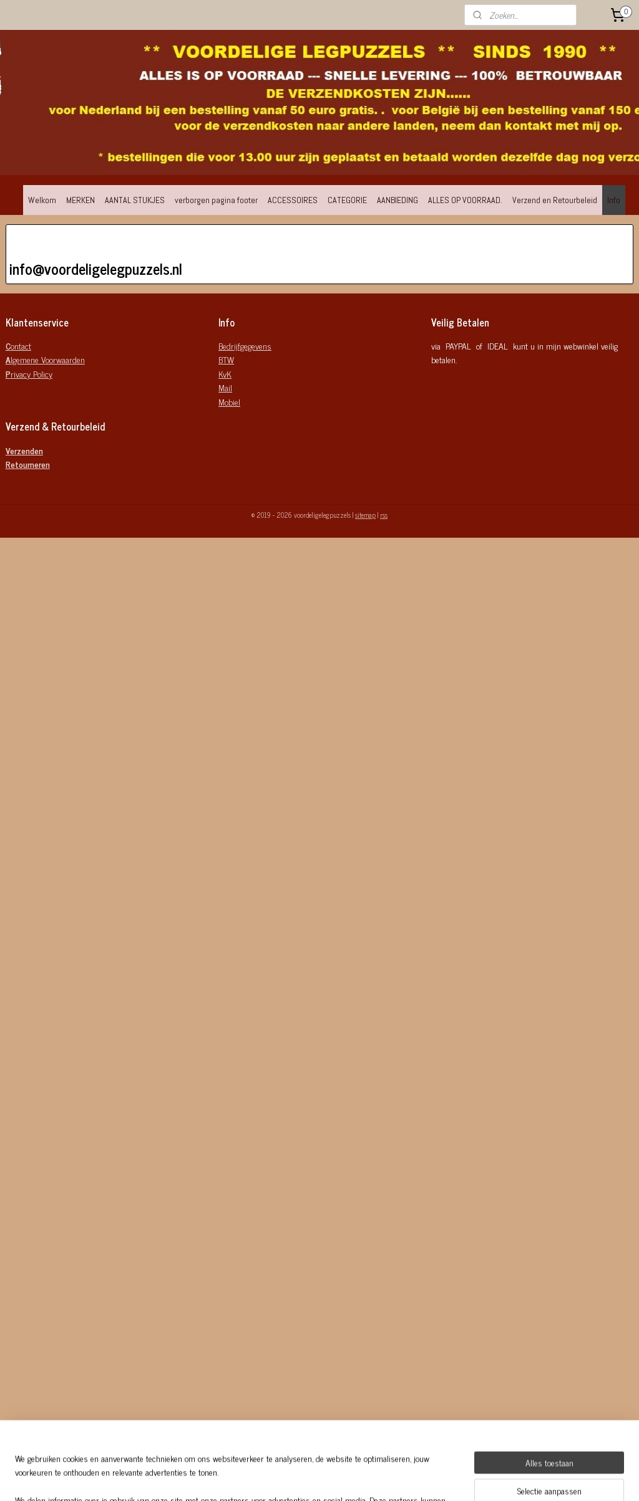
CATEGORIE (347, 200)
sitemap (365, 514)
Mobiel (229, 401)
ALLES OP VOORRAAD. (465, 200)
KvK (225, 373)
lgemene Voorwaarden (45, 359)
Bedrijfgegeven (242, 345)
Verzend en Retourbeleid (554, 200)
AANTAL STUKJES (135, 200)
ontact (18, 345)
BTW (226, 359)
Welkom (42, 200)
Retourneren (28, 464)
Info (613, 200)
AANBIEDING (397, 200)
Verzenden (24, 450)
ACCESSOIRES (293, 200)
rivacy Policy (29, 373)
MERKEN (80, 200)
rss (384, 514)
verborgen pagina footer (216, 200)
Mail (225, 387)
